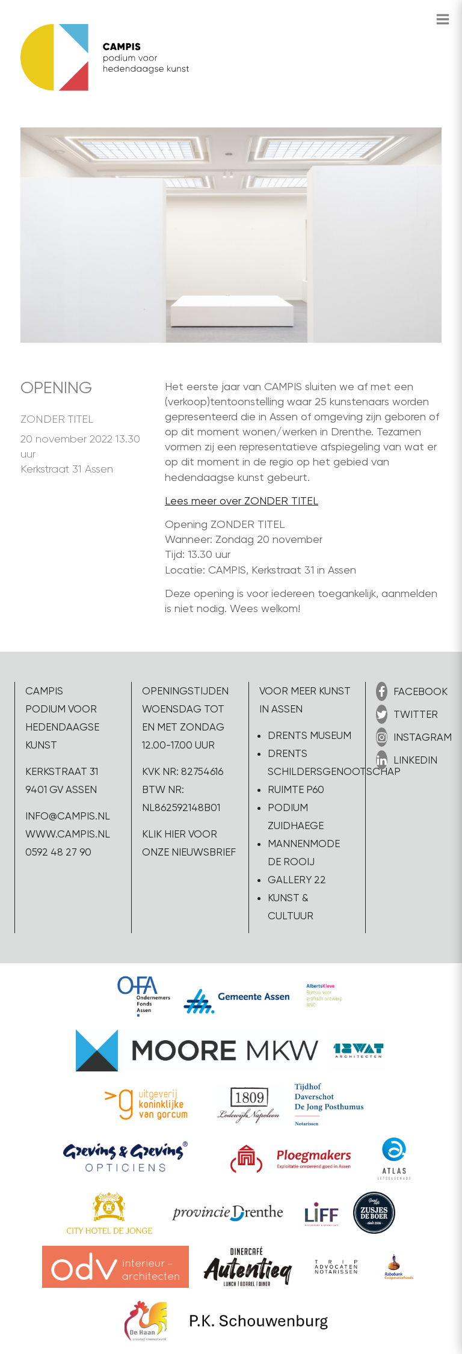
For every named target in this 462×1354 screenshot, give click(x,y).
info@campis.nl (67, 816)
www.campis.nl (67, 834)
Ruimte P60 (296, 789)
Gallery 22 (297, 880)
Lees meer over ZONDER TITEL (241, 500)
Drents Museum (309, 735)
